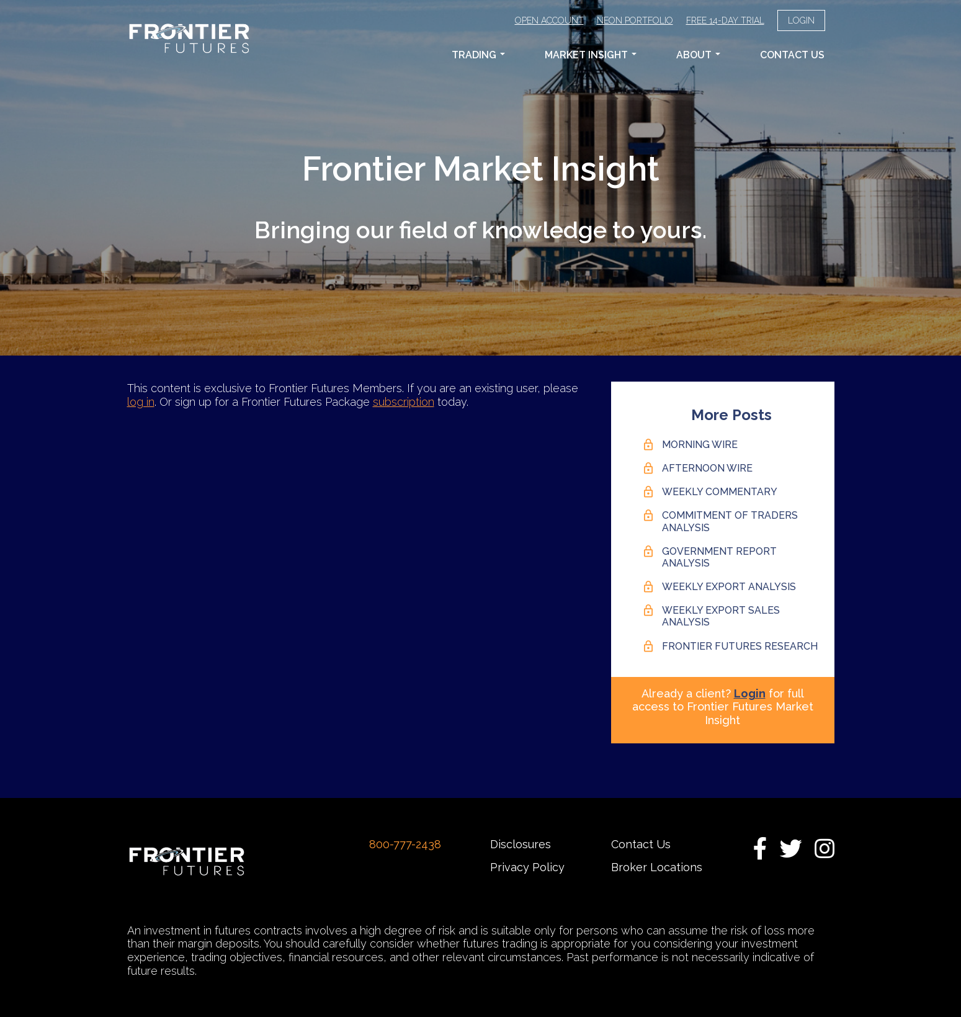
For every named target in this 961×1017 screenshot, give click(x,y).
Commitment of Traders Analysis (730, 521)
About (698, 55)
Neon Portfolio (635, 20)
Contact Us (792, 55)
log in (140, 401)
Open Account (549, 20)
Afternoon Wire (707, 468)
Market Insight (591, 55)
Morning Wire (700, 444)
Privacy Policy (527, 867)
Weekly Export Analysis (729, 587)
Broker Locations (656, 867)
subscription (403, 401)
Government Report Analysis (719, 557)
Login (801, 20)
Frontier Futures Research (740, 646)
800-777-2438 (405, 844)
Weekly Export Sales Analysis (721, 616)
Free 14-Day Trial (725, 20)
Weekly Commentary (719, 492)
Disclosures (520, 844)
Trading (478, 55)
